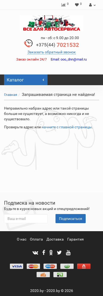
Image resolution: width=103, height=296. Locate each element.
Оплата (36, 239)
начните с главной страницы (67, 127)
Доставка (55, 239)
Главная (10, 95)
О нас (21, 239)
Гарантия (75, 239)
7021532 (57, 45)
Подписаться (70, 218)
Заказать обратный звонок (51, 52)
